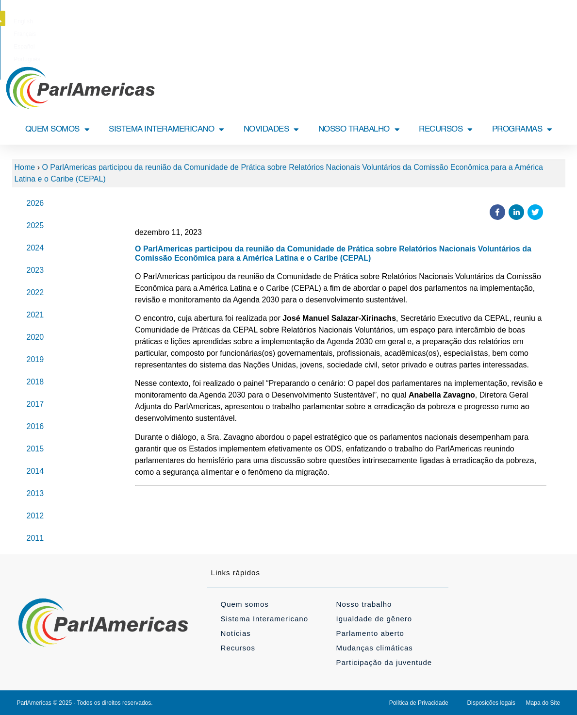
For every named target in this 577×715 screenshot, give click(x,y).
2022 (35, 292)
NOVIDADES (271, 129)
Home (25, 167)
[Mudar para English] (244, 21)
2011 (35, 538)
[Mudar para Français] (274, 21)
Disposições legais (491, 702)
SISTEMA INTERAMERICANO (166, 129)
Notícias (236, 633)
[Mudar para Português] (339, 21)
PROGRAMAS (522, 129)
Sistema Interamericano (264, 619)
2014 (35, 471)
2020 (35, 337)
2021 (35, 315)
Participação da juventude (384, 662)
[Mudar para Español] (305, 21)
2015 (35, 449)
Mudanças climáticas (374, 648)
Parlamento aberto (370, 633)
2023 (35, 270)
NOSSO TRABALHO (359, 129)
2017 (35, 404)
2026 (35, 203)
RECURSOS (446, 129)
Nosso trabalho (364, 604)
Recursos (238, 648)
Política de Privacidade (418, 702)
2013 (35, 493)
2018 (35, 382)
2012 (35, 516)
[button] (562, 18)
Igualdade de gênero (374, 619)
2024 (35, 248)
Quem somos (245, 604)
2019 (35, 359)
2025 (35, 225)
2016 (35, 426)
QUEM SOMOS (57, 129)
